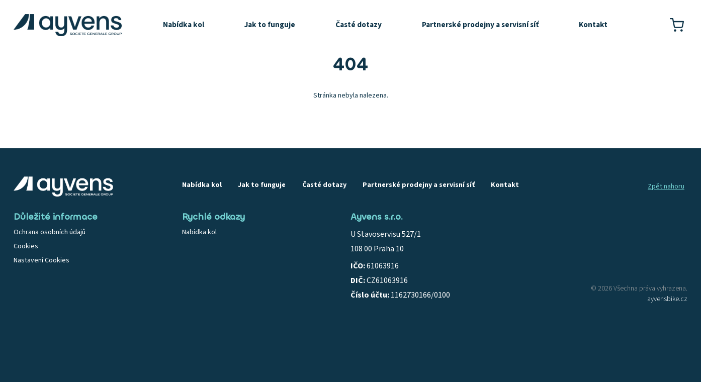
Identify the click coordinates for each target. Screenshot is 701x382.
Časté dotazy (358, 24)
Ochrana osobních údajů (49, 232)
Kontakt (593, 24)
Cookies (26, 246)
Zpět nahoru (666, 186)
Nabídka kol (183, 24)
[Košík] (676, 25)
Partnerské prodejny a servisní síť (480, 24)
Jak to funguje (269, 24)
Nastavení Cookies (41, 260)
